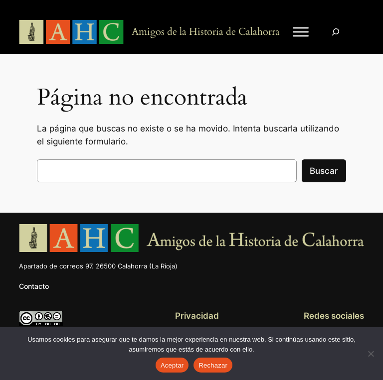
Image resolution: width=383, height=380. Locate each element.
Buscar (324, 171)
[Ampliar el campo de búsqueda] (336, 32)
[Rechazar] (371, 354)
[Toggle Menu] (301, 32)
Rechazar (212, 365)
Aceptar (172, 365)
